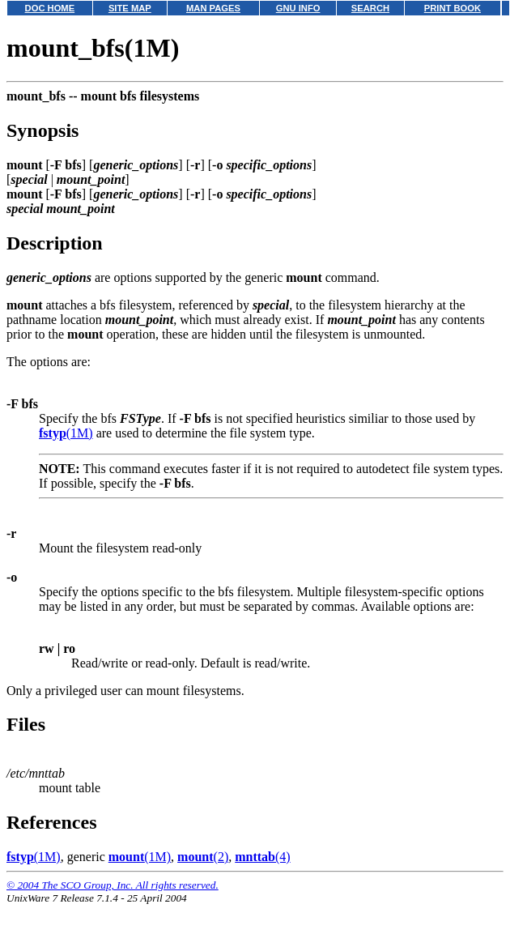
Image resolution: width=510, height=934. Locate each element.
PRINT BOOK (452, 8)
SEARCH (370, 8)
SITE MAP (129, 8)
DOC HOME (50, 8)
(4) (262, 857)
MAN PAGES (213, 8)
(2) (202, 857)
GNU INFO (298, 8)
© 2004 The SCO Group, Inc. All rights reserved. (112, 885)
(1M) (66, 433)
